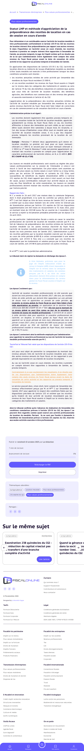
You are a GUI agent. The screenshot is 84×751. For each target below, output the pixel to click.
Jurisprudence (16, 490)
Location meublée (33, 490)
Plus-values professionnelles (58, 12)
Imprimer (42, 472)
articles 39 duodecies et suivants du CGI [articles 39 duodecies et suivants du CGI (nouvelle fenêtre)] (43, 173)
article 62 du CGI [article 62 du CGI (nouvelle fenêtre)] (43, 97)
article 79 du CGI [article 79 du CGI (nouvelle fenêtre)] (23, 89)
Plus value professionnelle (53, 490)
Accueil (13, 12)
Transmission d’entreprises (31, 12)
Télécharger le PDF (42, 465)
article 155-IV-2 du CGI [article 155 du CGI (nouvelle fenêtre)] (52, 67)
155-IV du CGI (54, 410)
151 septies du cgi (17, 495)
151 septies (48, 205)
